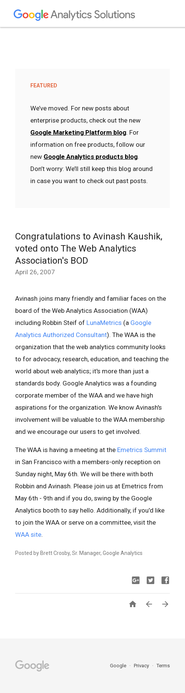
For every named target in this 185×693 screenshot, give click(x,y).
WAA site (28, 534)
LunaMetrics (104, 322)
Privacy (142, 665)
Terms (163, 665)
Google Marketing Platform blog (78, 132)
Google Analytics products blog (91, 156)
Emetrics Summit (141, 450)
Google (118, 665)
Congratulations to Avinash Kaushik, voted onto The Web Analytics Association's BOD (88, 248)
